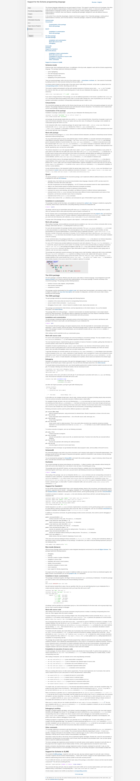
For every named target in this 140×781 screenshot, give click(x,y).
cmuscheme (85, 80)
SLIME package (57, 730)
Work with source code (55, 41)
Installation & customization (57, 31)
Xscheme (48, 47)
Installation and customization (57, 40)
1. (45, 753)
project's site (99, 208)
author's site (88, 198)
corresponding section (51, 86)
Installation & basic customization (58, 53)
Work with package (54, 26)
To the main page (79, 749)
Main (29, 8)
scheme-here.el (54, 755)
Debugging (52, 43)
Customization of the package (57, 24)
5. (45, 767)
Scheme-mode (49, 20)
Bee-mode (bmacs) (50, 50)
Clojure (30, 14)
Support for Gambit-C (51, 49)
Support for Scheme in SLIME (53, 62)
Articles (30, 29)
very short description (66, 284)
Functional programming (35, 11)
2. (45, 757)
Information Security (34, 20)
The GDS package (50, 37)
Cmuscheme (49, 22)
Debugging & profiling (55, 58)
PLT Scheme (62, 173)
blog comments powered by (79, 774)
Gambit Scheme (52, 478)
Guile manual (58, 301)
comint (56, 166)
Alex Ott (64, 779)
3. (45, 762)
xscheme (91, 80)
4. (45, 765)
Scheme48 (48, 46)
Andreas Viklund (77, 779)
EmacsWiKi (68, 446)
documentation (107, 478)
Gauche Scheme (50, 271)
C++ (29, 23)
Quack (47, 29)
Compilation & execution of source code (60, 56)
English (99, 2)
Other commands (54, 59)
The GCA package (50, 36)
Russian (94, 2)
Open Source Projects (34, 26)
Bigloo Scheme (104, 533)
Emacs (30, 17)
